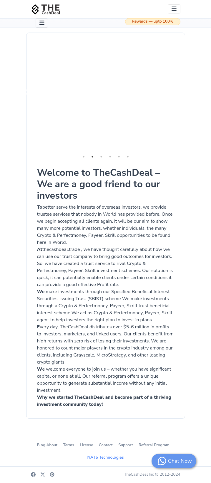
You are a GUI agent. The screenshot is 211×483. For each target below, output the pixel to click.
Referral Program (154, 445)
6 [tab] (128, 157)
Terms (68, 445)
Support (125, 445)
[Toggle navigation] (174, 8)
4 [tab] (110, 157)
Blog (41, 445)
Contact (106, 445)
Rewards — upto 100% (152, 21)
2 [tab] (92, 157)
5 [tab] (119, 157)
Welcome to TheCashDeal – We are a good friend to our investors (98, 184)
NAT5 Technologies (105, 457)
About (51, 445)
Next (184, 92)
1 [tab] (84, 157)
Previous (27, 92)
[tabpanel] (105, 92)
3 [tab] (101, 157)
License (86, 445)
